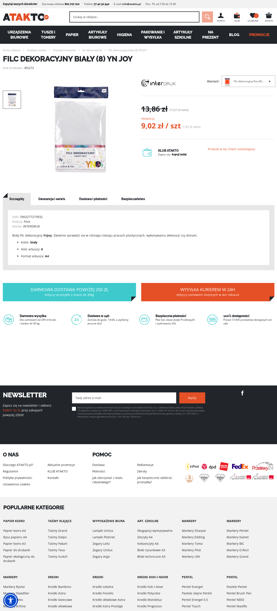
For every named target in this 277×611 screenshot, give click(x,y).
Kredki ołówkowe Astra (109, 600)
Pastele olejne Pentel (197, 593)
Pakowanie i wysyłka (153, 34)
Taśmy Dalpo (57, 537)
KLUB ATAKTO (58, 471)
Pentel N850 (235, 600)
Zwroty (142, 471)
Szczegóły (16, 199)
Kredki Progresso (149, 606)
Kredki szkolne (103, 587)
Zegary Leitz (101, 544)
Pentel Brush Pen (239, 593)
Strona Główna (12, 50)
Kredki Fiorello (103, 593)
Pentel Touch (191, 606)
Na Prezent (210, 34)
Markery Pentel (237, 531)
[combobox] (134, 16)
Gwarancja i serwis (51, 199)
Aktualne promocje (61, 465)
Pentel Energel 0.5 (195, 600)
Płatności (98, 471)
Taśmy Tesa (56, 550)
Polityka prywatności (17, 478)
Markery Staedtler (16, 593)
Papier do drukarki (16, 550)
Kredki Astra (57, 593)
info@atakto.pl (131, 4)
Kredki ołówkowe (60, 606)
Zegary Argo (101, 556)
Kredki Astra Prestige (108, 606)
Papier (72, 35)
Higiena (124, 35)
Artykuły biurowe (97, 34)
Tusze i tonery (48, 34)
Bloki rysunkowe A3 (151, 550)
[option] (81, 129)
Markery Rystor (14, 587)
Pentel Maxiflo (237, 606)
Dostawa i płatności (93, 199)
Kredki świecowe (60, 600)
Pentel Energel (192, 587)
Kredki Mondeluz (149, 600)
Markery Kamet (238, 537)
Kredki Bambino (59, 587)
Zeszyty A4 (144, 537)
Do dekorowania (92, 50)
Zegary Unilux (102, 550)
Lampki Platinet (104, 537)
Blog (234, 35)
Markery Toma (192, 544)
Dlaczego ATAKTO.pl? (18, 465)
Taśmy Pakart (57, 544)
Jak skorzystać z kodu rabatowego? (107, 480)
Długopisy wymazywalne (155, 531)
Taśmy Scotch (58, 556)
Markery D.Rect (238, 550)
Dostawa (98, 465)
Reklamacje (145, 465)
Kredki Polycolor (148, 593)
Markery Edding (193, 537)
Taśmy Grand (57, 531)
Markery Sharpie (194, 531)
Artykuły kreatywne (64, 50)
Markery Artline (14, 606)
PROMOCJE (259, 35)
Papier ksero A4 (14, 531)
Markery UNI (191, 556)
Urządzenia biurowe (19, 34)
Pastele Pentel (237, 587)
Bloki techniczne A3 (151, 556)
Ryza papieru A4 (15, 537)
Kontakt (53, 478)
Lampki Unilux (103, 531)
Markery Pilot (191, 550)
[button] (10, 600)
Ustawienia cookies (16, 484)
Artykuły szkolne (182, 34)
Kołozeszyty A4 (148, 544)
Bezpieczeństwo (133, 199)
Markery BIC (235, 544)
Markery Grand (237, 556)
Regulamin (10, 471)
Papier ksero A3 (14, 544)
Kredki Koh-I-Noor (150, 587)
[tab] (17, 199)
